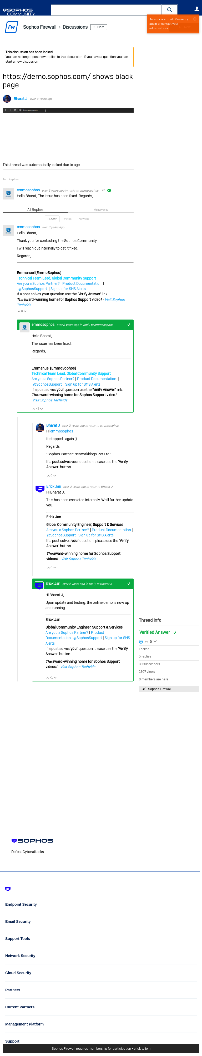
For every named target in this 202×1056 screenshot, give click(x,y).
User (196, 9)
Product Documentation (82, 283)
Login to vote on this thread (146, 641)
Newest (84, 219)
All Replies (35, 209)
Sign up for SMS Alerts (68, 288)
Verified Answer (155, 632)
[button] (170, 9)
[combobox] (106, 10)
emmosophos (29, 190)
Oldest (52, 219)
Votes (68, 219)
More (100, 27)
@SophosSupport (32, 288)
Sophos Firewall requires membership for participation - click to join (101, 1049)
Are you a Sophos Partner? (38, 283)
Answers (101, 209)
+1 (129, 325)
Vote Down (25, 311)
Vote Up (19, 311)
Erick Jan (54, 486)
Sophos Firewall (159, 689)
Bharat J (20, 99)
